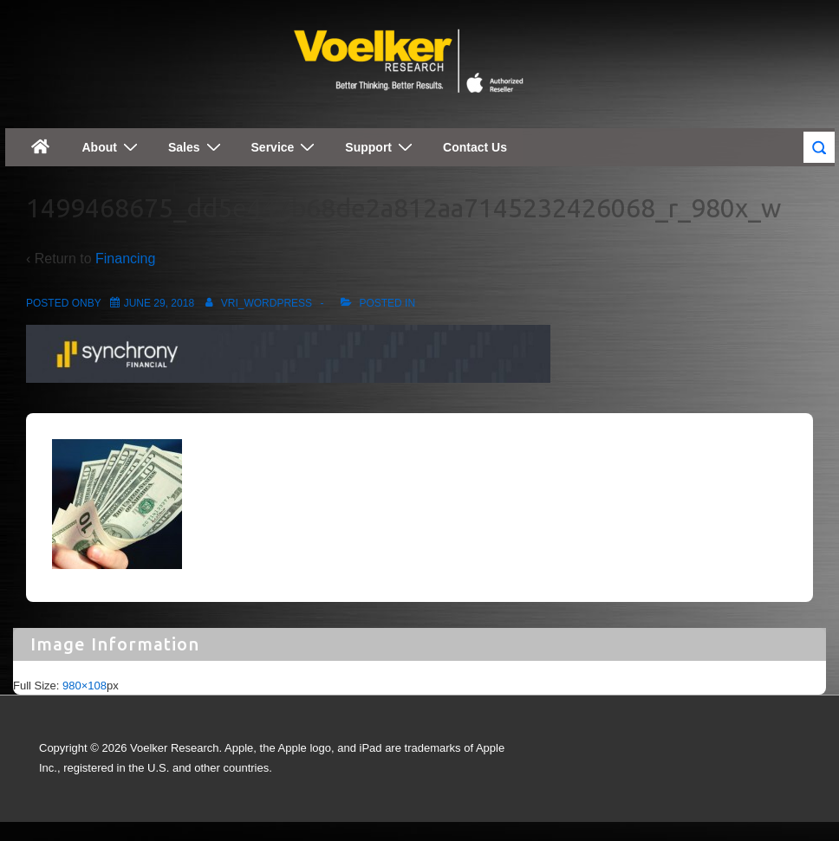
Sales (196, 147)
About (112, 147)
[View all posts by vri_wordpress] (256, 303)
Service (285, 147)
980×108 (84, 685)
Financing (125, 258)
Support (381, 147)
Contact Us (475, 147)
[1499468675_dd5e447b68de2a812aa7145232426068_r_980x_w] (159, 303)
